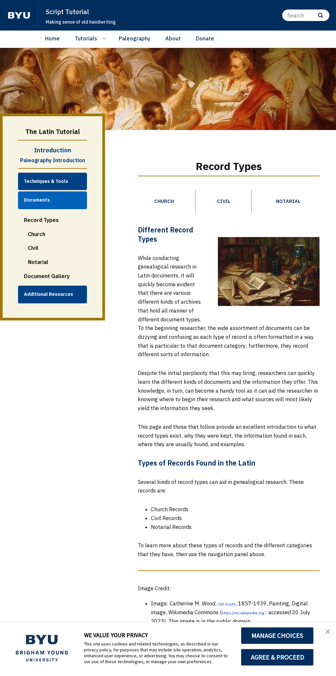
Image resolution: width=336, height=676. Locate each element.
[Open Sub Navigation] (105, 38)
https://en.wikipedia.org (251, 615)
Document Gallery (47, 276)
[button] (325, 634)
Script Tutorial (72, 11)
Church (36, 234)
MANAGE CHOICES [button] (277, 635)
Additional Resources (48, 294)
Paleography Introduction (52, 160)
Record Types (41, 220)
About (173, 38)
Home (52, 38)
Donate (205, 38)
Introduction (52, 150)
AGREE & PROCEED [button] (277, 657)
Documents (37, 200)
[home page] (19, 15)
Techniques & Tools (46, 181)
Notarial (38, 262)
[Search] (305, 15)
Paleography (134, 38)
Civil (33, 248)
